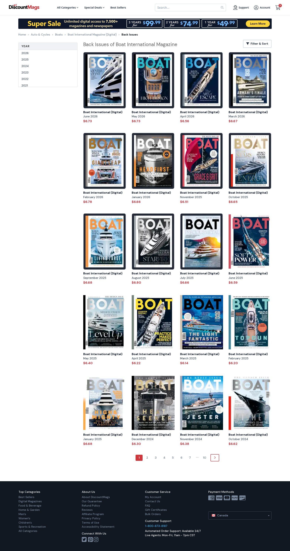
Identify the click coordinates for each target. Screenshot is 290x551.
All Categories (27, 531)
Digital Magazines (30, 501)
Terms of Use (90, 523)
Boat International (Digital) (102, 112)
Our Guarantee (92, 501)
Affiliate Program (93, 514)
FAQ (147, 505)
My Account (153, 497)
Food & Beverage (29, 505)
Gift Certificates (156, 510)
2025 (24, 59)
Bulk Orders (153, 514)
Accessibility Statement (98, 527)
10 (204, 458)
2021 (24, 85)
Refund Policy (91, 505)
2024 (25, 66)
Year (25, 46)
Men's (22, 514)
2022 (24, 79)
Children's (25, 523)
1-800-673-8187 (156, 526)
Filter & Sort (257, 44)
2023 (24, 72)
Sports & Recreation (32, 527)
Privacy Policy (91, 518)
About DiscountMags (96, 497)
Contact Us (152, 501)
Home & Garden (29, 510)
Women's (24, 518)
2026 (24, 53)
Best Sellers (26, 497)
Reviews (87, 510)
